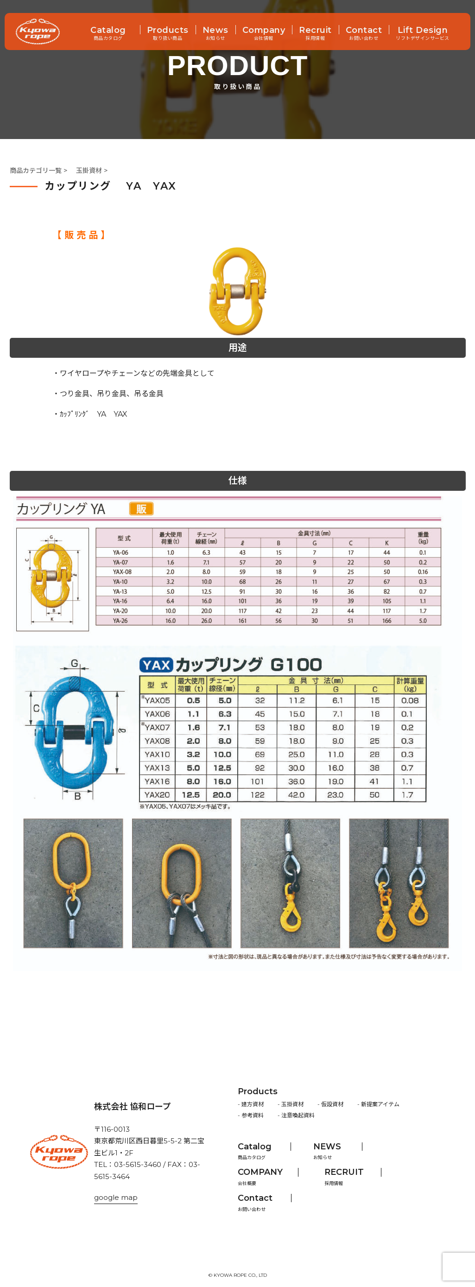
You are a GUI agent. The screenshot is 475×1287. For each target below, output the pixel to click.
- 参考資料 (251, 1115)
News (215, 30)
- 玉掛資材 (291, 1104)
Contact (364, 30)
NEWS (327, 1146)
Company (263, 30)
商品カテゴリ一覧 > (38, 170)
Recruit (315, 30)
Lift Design (423, 30)
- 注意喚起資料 (296, 1115)
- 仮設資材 (330, 1104)
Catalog (108, 30)
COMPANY (260, 1172)
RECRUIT (344, 1172)
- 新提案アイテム (378, 1104)
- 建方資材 (251, 1104)
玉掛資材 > (92, 170)
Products (168, 30)
